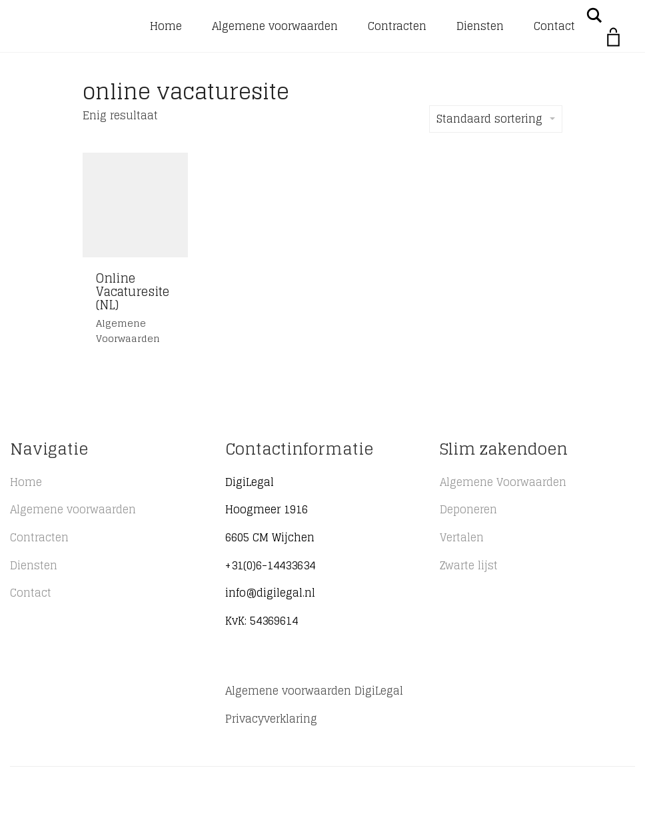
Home (166, 26)
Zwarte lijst (469, 565)
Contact (554, 26)
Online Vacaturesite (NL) (132, 291)
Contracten (397, 26)
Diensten (480, 26)
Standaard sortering (495, 118)
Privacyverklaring (271, 718)
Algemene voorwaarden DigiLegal (314, 690)
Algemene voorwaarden (275, 26)
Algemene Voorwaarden (503, 482)
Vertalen (462, 537)
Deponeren (468, 509)
